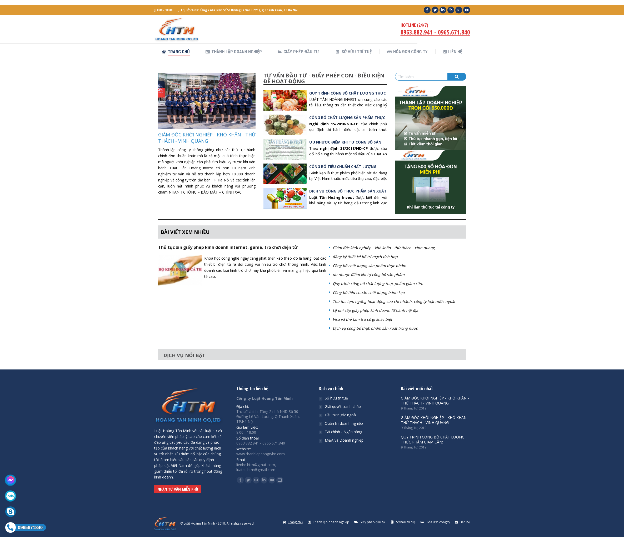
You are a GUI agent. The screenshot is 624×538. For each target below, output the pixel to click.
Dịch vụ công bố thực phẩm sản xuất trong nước (375, 328)
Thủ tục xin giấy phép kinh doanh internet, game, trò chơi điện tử (227, 247)
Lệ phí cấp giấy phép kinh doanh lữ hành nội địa (375, 310)
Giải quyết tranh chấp (343, 406)
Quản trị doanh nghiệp (344, 423)
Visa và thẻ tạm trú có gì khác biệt (362, 319)
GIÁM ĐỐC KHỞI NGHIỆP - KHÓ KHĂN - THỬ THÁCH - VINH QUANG (207, 137)
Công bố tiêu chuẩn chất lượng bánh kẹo (369, 292)
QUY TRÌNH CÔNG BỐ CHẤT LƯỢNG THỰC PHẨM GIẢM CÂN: (433, 440)
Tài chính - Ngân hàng (343, 431)
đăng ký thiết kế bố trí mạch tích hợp (365, 256)
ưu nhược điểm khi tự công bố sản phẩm (369, 274)
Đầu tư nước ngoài (341, 414)
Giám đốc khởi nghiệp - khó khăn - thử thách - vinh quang (384, 247)
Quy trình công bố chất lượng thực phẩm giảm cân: (378, 283)
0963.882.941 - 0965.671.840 (435, 32)
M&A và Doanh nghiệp (344, 440)
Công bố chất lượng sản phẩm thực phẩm (369, 265)
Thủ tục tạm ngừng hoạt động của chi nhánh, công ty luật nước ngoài (394, 301)
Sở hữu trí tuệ (336, 398)
